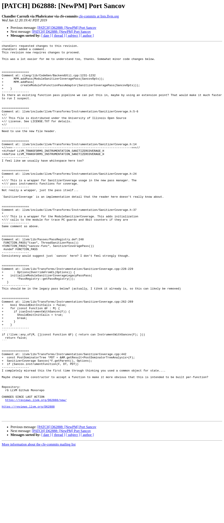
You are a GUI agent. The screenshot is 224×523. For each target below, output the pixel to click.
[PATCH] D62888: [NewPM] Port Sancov (66, 28)
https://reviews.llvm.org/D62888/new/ (36, 471)
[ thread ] (58, 35)
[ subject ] (73, 35)
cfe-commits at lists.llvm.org (99, 16)
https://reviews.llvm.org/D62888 (28, 479)
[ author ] (87, 35)
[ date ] (46, 35)
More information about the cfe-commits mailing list (39, 519)
